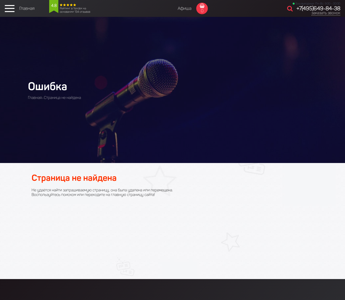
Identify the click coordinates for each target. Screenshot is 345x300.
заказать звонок (325, 13)
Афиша (184, 8)
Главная (26, 8)
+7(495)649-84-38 (318, 8)
